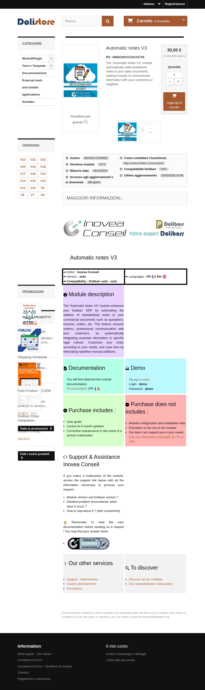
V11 (22, 162)
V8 (22, 169)
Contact (23, 672)
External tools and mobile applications (32, 87)
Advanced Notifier (31, 227)
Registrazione (175, 4)
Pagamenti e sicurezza (34, 679)
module (144, 379)
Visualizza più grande (80, 119)
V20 (22, 141)
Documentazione (34, 73)
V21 (43, 134)
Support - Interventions (82, 579)
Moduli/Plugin (32, 58)
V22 (33, 134)
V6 (43, 169)
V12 (43, 155)
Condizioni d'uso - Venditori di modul (45, 666)
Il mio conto (117, 646)
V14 (22, 155)
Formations (74, 588)
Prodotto (153, 21)
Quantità (174, 67)
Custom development (81, 584)
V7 (32, 169)
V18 (43, 141)
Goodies (28, 102)
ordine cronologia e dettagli (126, 654)
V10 (33, 162)
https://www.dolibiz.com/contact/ (143, 163)
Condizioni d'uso (30, 660)
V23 (22, 134)
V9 (43, 162)
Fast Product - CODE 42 (34, 288)
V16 (33, 148)
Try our (134, 379)
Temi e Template (34, 66)
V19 (33, 141)
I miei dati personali (120, 660)
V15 (43, 148)
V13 (33, 155)
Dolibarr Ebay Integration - (28, 442)
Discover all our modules (145, 579)
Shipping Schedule (32, 381)
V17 (22, 148)
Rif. (109, 57)
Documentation (77, 388)
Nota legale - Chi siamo (34, 654)
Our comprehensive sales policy (150, 584)
